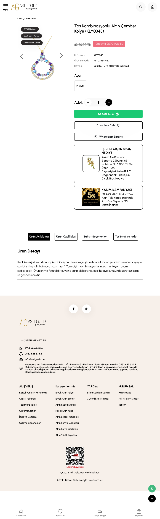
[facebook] (73, 308)
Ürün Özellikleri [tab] (66, 236)
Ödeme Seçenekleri (30, 422)
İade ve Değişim (27, 416)
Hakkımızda (125, 392)
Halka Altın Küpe (64, 410)
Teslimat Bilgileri (28, 404)
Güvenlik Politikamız (97, 398)
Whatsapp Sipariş (108, 136)
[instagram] (86, 308)
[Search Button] (141, 7)
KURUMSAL (126, 386)
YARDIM (92, 386)
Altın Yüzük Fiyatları (66, 435)
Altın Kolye (30, 18)
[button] (61, 56)
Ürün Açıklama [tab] (39, 236)
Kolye (20, 18)
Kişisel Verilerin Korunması (33, 392)
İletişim (122, 404)
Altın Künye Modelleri (67, 422)
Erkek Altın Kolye (64, 392)
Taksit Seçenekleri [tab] (96, 236)
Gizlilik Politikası (27, 398)
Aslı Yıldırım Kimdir (128, 398)
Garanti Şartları (27, 410)
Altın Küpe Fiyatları (65, 404)
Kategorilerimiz (65, 386)
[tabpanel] (80, 262)
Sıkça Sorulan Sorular (98, 392)
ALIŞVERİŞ (26, 386)
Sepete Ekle (108, 114)
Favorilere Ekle (108, 125)
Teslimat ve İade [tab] (126, 236)
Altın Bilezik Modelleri (67, 416)
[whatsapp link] (152, 488)
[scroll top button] (152, 498)
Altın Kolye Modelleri (66, 429)
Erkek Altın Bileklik (65, 398)
